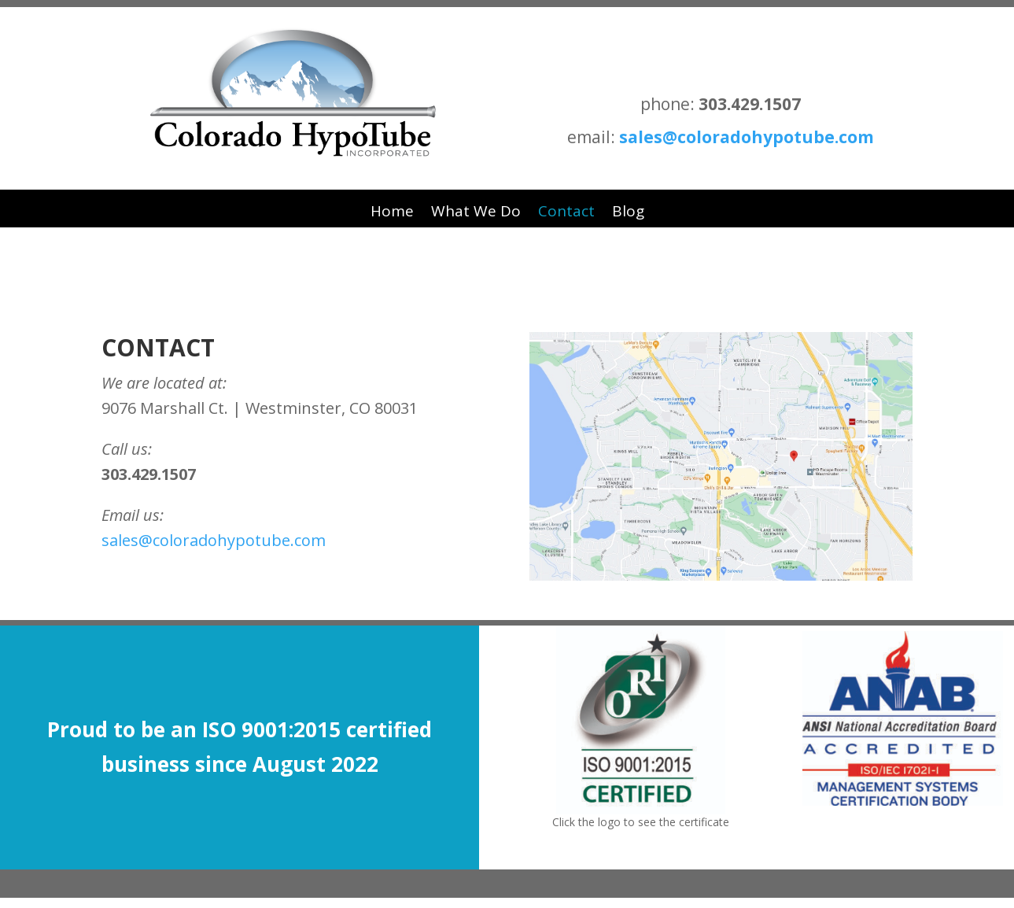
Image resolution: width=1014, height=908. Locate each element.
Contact (566, 211)
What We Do (476, 211)
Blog (628, 211)
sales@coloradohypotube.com (746, 137)
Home (392, 211)
